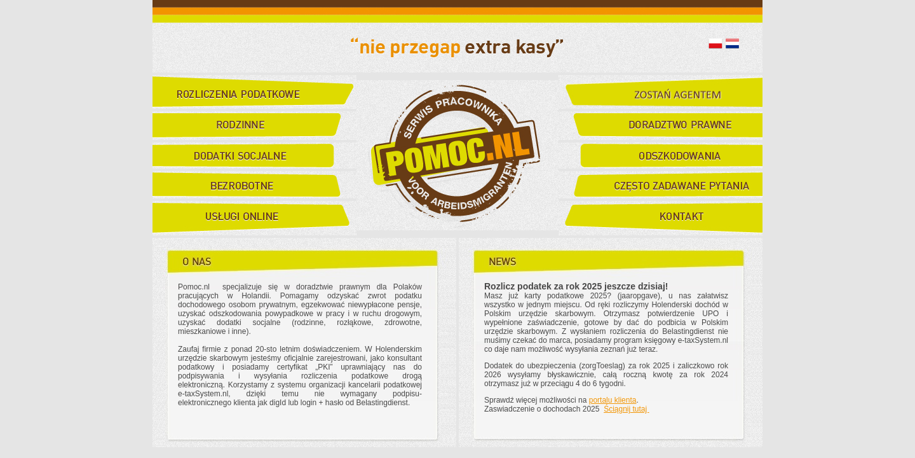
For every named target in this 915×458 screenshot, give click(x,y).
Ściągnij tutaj (626, 409)
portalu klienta (613, 400)
